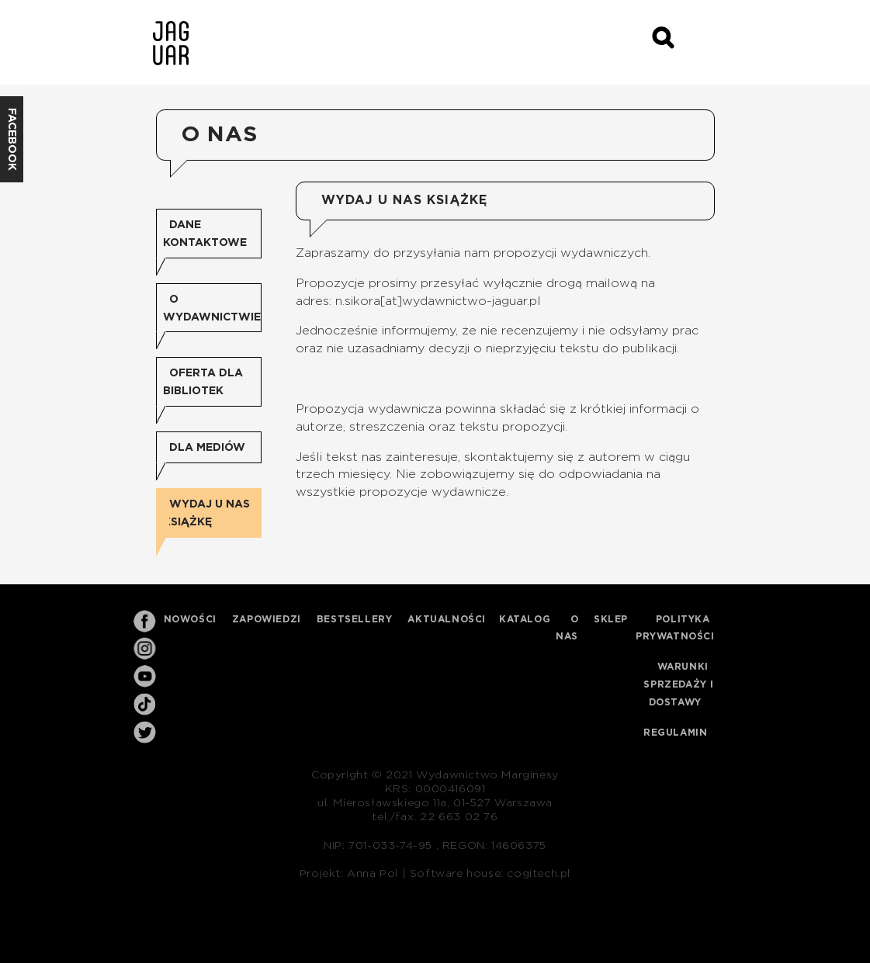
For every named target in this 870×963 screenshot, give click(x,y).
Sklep (611, 619)
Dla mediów (207, 447)
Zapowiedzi (266, 619)
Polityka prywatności (675, 628)
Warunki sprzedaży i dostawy (678, 684)
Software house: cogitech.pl (490, 873)
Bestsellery (355, 619)
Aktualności (446, 619)
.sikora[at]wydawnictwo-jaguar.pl (441, 301)
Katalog (524, 619)
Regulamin (675, 732)
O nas (567, 628)
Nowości (190, 619)
